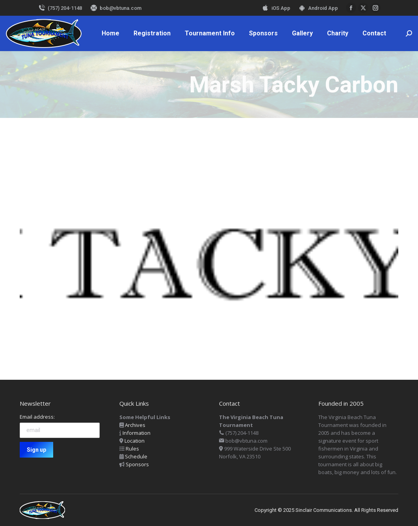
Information (136, 432)
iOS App (276, 8)
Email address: (37, 416)
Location (134, 440)
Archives (135, 425)
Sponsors (137, 464)
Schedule (136, 456)
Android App (318, 8)
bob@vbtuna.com (115, 8)
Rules (132, 448)
